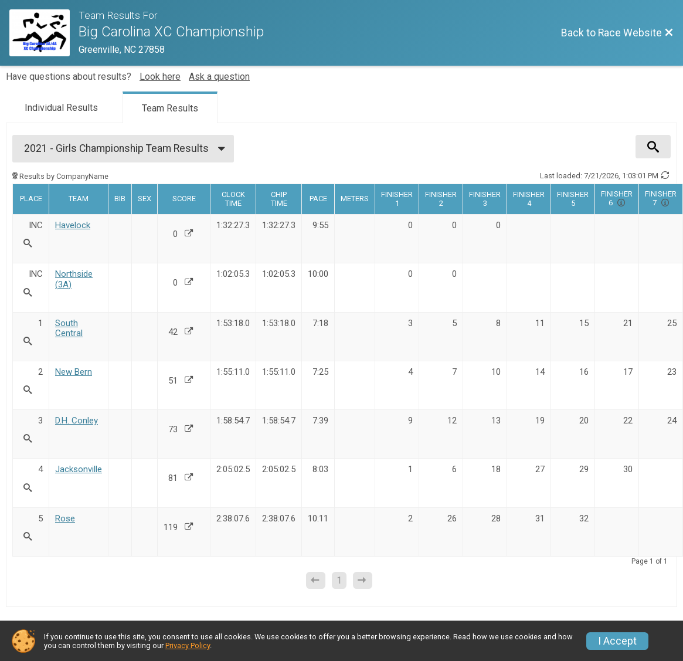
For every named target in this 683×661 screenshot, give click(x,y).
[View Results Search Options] (653, 146)
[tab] (61, 107)
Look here (160, 77)
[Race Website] (44, 32)
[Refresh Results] (665, 175)
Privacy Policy (187, 645)
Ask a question (219, 77)
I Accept (617, 641)
